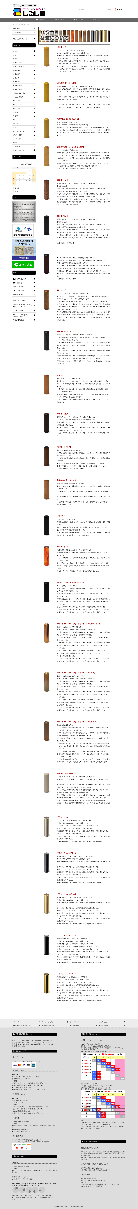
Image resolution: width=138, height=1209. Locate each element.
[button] (116, 20)
